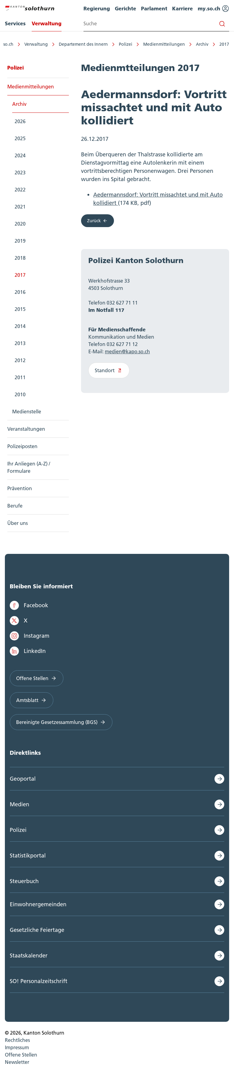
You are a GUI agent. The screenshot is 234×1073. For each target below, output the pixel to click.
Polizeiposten (22, 446)
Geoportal (23, 778)
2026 (20, 121)
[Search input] (156, 23)
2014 (20, 326)
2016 (20, 292)
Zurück (97, 220)
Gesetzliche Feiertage (37, 929)
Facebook (29, 605)
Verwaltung (36, 44)
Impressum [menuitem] (17, 1047)
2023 (20, 172)
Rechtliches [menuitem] (17, 1040)
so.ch (8, 44)
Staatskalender (29, 955)
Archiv (202, 44)
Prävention (19, 488)
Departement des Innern (83, 44)
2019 (20, 241)
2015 (20, 309)
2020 (20, 224)
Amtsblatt (31, 700)
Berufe (15, 506)
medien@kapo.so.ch (127, 351)
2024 (20, 155)
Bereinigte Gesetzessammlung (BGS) (61, 722)
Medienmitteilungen (164, 44)
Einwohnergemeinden (38, 904)
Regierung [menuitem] (96, 8)
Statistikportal (28, 855)
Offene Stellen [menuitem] (21, 1055)
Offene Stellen (36, 678)
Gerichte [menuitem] (125, 8)
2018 (20, 258)
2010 (20, 394)
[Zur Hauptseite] (29, 7)
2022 (20, 190)
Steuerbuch (24, 881)
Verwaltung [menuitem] (47, 23)
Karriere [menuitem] (182, 8)
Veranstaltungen (26, 429)
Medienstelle (26, 411)
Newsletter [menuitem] (17, 1062)
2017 (224, 44)
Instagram (29, 635)
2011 (20, 377)
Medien (19, 804)
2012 (20, 360)
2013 (20, 343)
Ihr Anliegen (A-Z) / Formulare (28, 467)
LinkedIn (28, 651)
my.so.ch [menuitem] (213, 8)
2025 (20, 138)
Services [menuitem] (15, 23)
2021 (20, 207)
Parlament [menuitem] (154, 8)
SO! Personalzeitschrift (38, 981)
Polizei (125, 44)
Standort (109, 370)
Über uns (17, 523)
